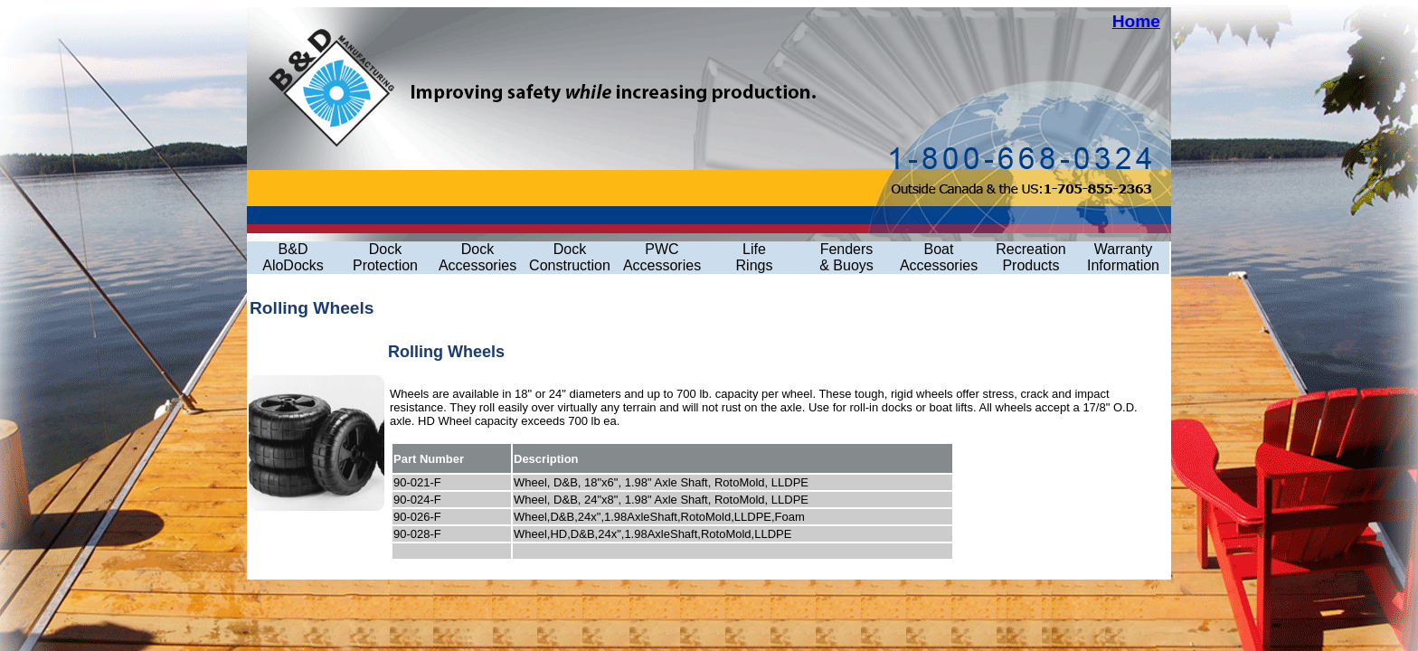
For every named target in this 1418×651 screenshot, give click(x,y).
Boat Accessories (939, 257)
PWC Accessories (662, 257)
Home (1136, 21)
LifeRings (754, 257)
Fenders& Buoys (846, 257)
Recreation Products (1030, 257)
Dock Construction (569, 257)
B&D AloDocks (293, 257)
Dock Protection (385, 257)
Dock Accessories (477, 257)
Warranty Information (1123, 257)
